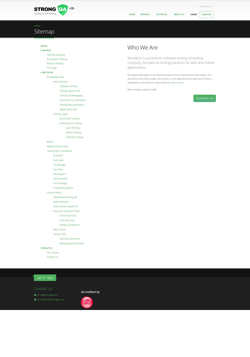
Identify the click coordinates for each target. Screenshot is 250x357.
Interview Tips (67, 220)
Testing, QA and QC (70, 90)
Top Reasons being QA (65, 197)
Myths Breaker (61, 201)
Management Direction (72, 243)
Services (46, 50)
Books (50, 141)
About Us (179, 14)
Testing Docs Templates (59, 150)
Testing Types (60, 113)
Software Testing (68, 86)
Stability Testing (74, 136)
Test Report (59, 173)
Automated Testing (57, 59)
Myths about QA (68, 109)
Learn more (177, 82)
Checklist (58, 155)
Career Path (59, 234)
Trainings (52, 67)
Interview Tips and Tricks (66, 210)
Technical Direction (70, 238)
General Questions (70, 224)
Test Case (58, 160)
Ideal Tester (59, 229)
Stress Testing (73, 132)
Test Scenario (60, 178)
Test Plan (58, 169)
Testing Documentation (72, 104)
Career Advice (54, 192)
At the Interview (68, 215)
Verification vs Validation (73, 100)
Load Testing (73, 127)
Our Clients (53, 252)
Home (43, 45)
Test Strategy (60, 183)
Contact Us (205, 6)
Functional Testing (69, 118)
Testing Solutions (56, 54)
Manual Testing (55, 63)
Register (206, 14)
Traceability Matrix (63, 187)
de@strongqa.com (49, 295)
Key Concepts (60, 81)
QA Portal (162, 14)
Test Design (59, 164)
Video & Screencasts (57, 146)
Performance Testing (71, 123)
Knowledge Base (55, 76)
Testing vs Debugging (71, 95)
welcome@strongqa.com (52, 299)
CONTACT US (204, 98)
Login (194, 14)
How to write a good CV (65, 206)
